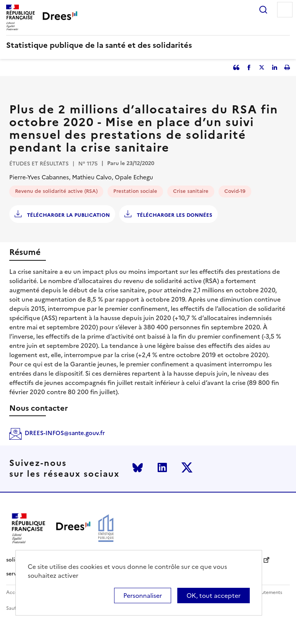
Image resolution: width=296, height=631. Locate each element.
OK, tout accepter (213, 595)
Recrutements (266, 592)
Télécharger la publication (67, 215)
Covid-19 (235, 191)
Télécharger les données (173, 215)
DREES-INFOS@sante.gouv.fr (65, 433)
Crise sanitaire (191, 191)
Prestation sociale (135, 191)
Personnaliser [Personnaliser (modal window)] (142, 595)
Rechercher (263, 9)
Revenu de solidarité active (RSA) (56, 191)
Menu (285, 9)
